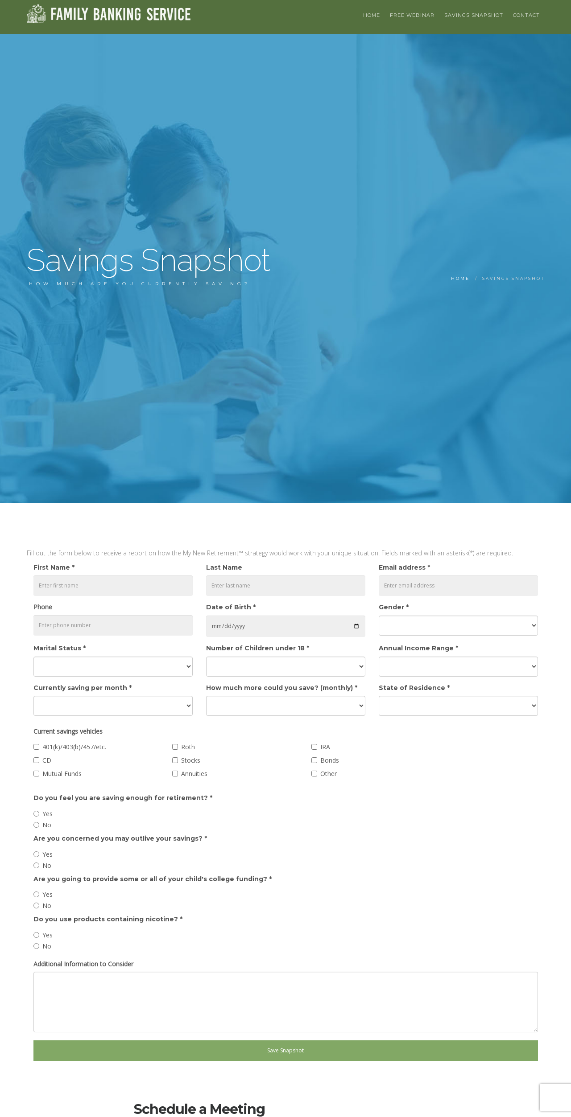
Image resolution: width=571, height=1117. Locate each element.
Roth (188, 747)
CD (46, 760)
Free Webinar (412, 15)
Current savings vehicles (68, 731)
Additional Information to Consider (83, 964)
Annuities (194, 773)
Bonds (329, 760)
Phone (42, 607)
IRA (325, 747)
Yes (47, 813)
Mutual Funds (62, 773)
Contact (526, 15)
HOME (371, 15)
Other (328, 773)
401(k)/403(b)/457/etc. (74, 747)
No (46, 825)
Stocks (190, 760)
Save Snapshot (285, 1050)
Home (460, 278)
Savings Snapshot (473, 15)
